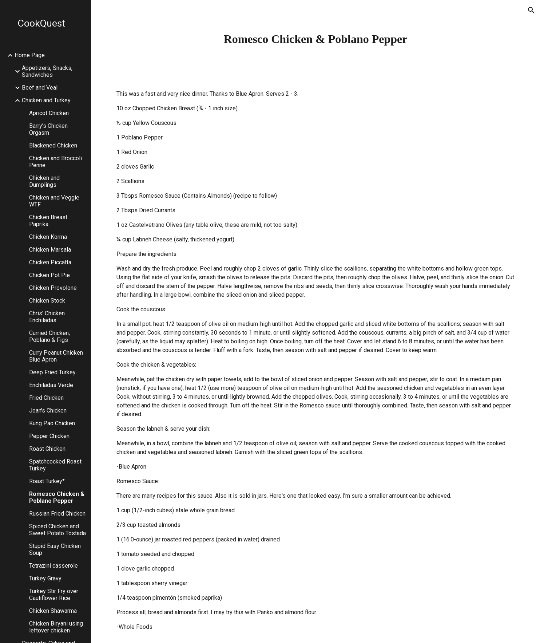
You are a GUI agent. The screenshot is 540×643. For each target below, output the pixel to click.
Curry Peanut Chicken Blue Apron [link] (56, 356)
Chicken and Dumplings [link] (44, 181)
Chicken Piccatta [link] (50, 262)
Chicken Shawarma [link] (53, 610)
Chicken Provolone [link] (53, 287)
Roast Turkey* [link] (47, 481)
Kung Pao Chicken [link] (52, 423)
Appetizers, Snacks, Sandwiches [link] (47, 71)
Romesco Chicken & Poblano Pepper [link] (56, 497)
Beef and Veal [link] (39, 87)
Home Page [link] (30, 55)
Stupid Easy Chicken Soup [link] (55, 549)
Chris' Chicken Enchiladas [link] (47, 317)
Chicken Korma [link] (48, 236)
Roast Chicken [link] (47, 448)
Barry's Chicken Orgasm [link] (48, 129)
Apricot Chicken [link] (49, 113)
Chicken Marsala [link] (50, 249)
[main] (315, 39)
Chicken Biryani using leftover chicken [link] (56, 627)
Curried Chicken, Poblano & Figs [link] (49, 336)
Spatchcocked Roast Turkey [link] (55, 465)
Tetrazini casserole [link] (53, 565)
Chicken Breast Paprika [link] (48, 221)
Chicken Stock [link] (47, 300)
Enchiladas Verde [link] (51, 385)
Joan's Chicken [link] (48, 410)
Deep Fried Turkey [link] (52, 372)
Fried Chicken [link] (46, 397)
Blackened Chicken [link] (53, 145)
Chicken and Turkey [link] (46, 100)
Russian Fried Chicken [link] (57, 513)
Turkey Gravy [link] (45, 578)
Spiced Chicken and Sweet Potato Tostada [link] (57, 530)
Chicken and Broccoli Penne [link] (55, 162)
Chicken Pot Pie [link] (49, 275)
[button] (531, 10)
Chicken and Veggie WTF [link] (54, 201)
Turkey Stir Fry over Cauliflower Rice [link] (53, 594)
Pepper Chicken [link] (49, 436)
